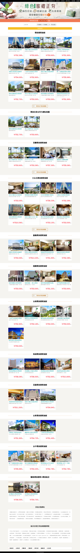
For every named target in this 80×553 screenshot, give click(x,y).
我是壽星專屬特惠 (46, 518)
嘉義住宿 (43, 548)
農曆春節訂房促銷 (26, 533)
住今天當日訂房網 (20, 514)
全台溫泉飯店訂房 (64, 512)
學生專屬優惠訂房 (37, 518)
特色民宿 (57, 1)
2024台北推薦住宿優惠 (17, 535)
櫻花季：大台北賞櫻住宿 (53, 537)
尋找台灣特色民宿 (47, 512)
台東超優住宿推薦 (56, 514)
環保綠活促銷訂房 (55, 518)
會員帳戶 (77, 1)
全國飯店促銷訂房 (13, 512)
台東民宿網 (12, 533)
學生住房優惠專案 (55, 533)
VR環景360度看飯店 (41, 533)
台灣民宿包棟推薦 (21, 512)
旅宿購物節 (33, 533)
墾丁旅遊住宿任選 (30, 516)
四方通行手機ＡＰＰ (39, 514)
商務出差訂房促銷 (32, 531)
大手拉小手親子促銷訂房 (14, 531)
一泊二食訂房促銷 (24, 531)
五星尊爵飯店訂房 (48, 514)
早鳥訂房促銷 (18, 533)
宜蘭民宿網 (61, 531)
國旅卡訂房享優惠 (30, 512)
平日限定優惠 (19, 537)
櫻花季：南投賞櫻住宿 (63, 537)
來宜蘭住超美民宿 (38, 512)
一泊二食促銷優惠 (65, 514)
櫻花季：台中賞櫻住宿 (24, 539)
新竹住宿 (36, 548)
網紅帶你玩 (67, 1)
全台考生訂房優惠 (64, 516)
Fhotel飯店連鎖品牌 (27, 535)
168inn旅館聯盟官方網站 (35, 539)
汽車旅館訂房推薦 (47, 516)
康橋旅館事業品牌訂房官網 (55, 535)
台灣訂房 (44, 1)
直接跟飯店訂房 (51, 1)
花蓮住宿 (30, 548)
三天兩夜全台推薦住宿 (42, 537)
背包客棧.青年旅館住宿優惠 (51, 531)
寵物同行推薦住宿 (13, 516)
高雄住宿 (11, 548)
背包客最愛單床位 (55, 512)
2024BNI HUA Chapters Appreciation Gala (40, 535)
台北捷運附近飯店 (55, 516)
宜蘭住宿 (24, 548)
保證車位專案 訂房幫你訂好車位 (29, 537)
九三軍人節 (48, 533)
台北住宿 (49, 548)
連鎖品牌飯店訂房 (38, 516)
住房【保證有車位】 (30, 514)
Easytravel (42, 552)
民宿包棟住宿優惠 (41, 531)
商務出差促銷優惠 (29, 518)
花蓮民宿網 (67, 531)
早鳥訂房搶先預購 (21, 516)
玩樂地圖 (72, 1)
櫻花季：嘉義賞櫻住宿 (14, 539)
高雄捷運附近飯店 (20, 518)
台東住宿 (18, 548)
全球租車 (62, 1)
